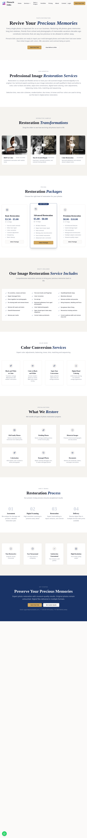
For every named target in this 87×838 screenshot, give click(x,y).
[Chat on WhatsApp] (4, 833)
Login (69, 3)
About (57, 3)
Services (27, 3)
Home (19, 3)
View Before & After (51, 47)
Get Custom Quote (51, 605)
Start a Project (35, 3)
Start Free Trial (79, 3)
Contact (64, 3)
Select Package (14, 242)
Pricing (50, 3)
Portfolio (43, 3)
